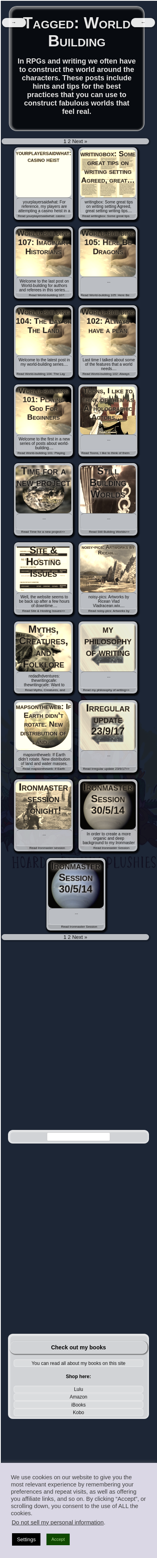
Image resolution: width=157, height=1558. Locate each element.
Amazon (78, 1397)
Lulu (78, 1389)
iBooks (78, 1405)
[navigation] (14, 22)
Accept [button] (58, 1539)
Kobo (78, 1412)
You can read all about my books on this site (78, 1363)
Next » (79, 141)
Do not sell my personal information (58, 1522)
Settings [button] (26, 1539)
